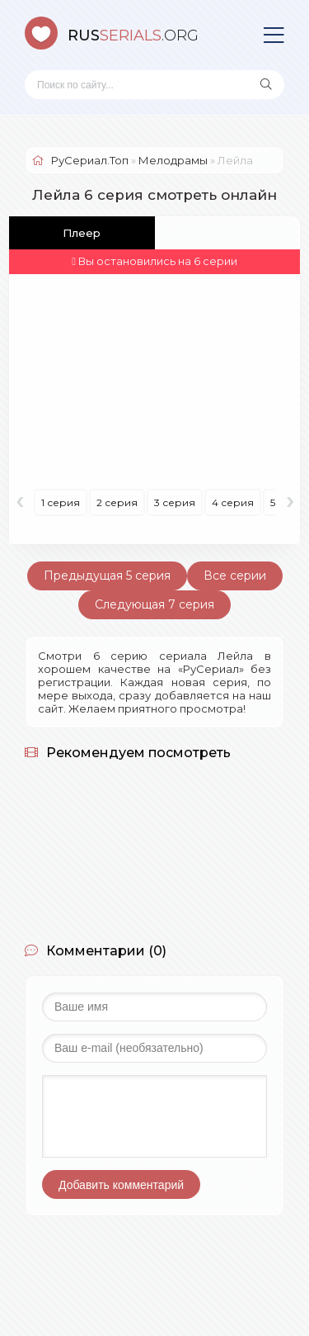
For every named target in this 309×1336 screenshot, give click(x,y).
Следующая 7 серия (154, 604)
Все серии (235, 575)
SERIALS (133, 35)
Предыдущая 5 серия (107, 575)
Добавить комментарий (121, 1185)
